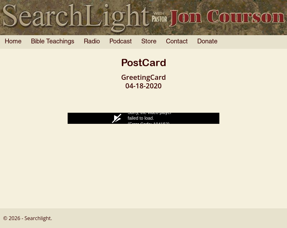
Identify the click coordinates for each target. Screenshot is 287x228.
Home (13, 42)
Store (148, 42)
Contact (177, 42)
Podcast (120, 42)
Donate (207, 42)
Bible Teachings (52, 42)
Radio (92, 42)
